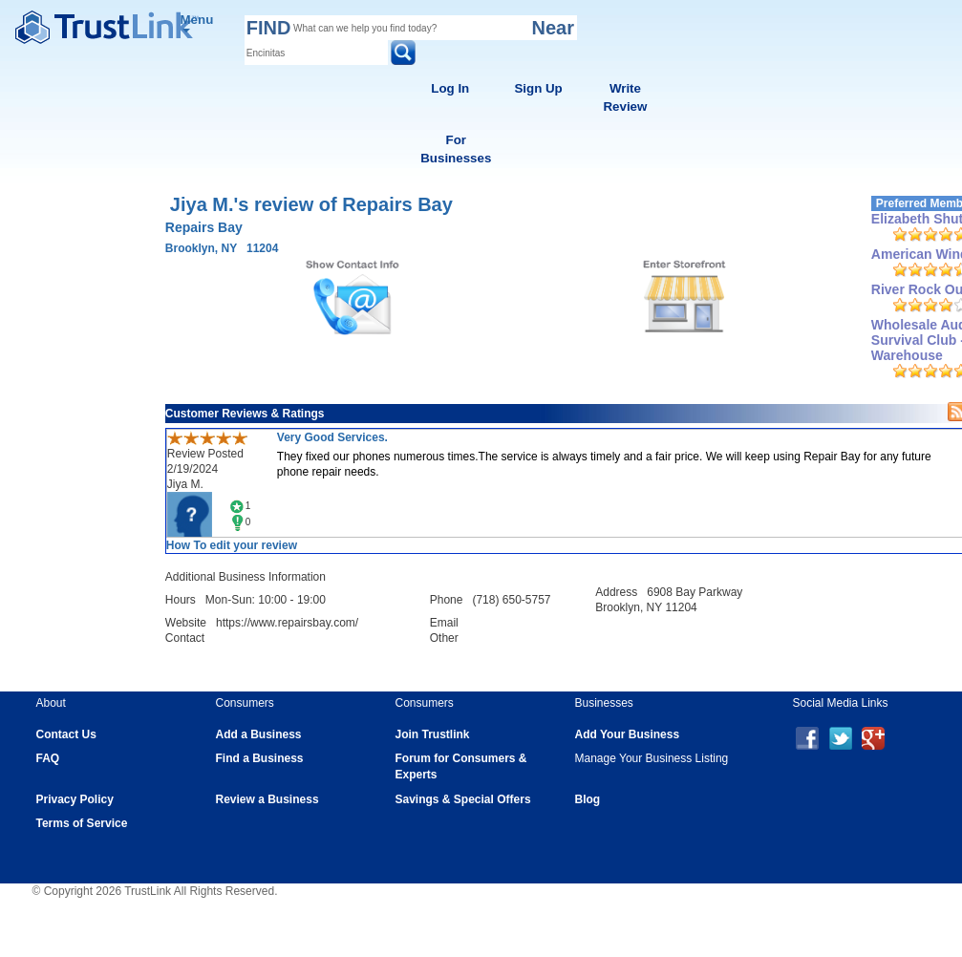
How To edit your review (231, 545)
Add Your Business (627, 734)
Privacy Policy (75, 799)
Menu (197, 22)
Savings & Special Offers (463, 799)
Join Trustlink (432, 734)
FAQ (48, 758)
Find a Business (260, 758)
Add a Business (259, 734)
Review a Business (267, 799)
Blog (588, 799)
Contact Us (66, 734)
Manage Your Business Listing (652, 758)
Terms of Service (82, 823)
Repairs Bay (204, 227)
